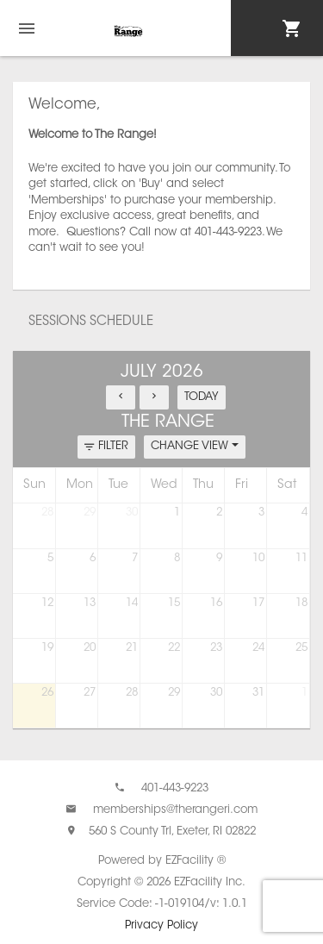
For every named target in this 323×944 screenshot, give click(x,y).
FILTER (106, 447)
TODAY (201, 397)
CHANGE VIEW (195, 446)
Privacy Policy (161, 925)
